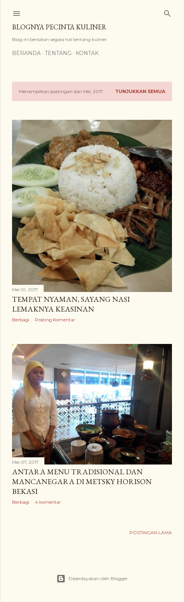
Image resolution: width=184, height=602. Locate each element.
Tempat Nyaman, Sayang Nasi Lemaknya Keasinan (71, 304)
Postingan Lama (150, 532)
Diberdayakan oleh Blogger (92, 578)
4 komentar (48, 502)
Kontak (87, 53)
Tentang (58, 53)
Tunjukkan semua (140, 91)
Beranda (26, 53)
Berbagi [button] (20, 319)
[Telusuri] (167, 12)
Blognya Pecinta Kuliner (59, 27)
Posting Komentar (55, 319)
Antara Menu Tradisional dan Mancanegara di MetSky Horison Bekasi (82, 481)
